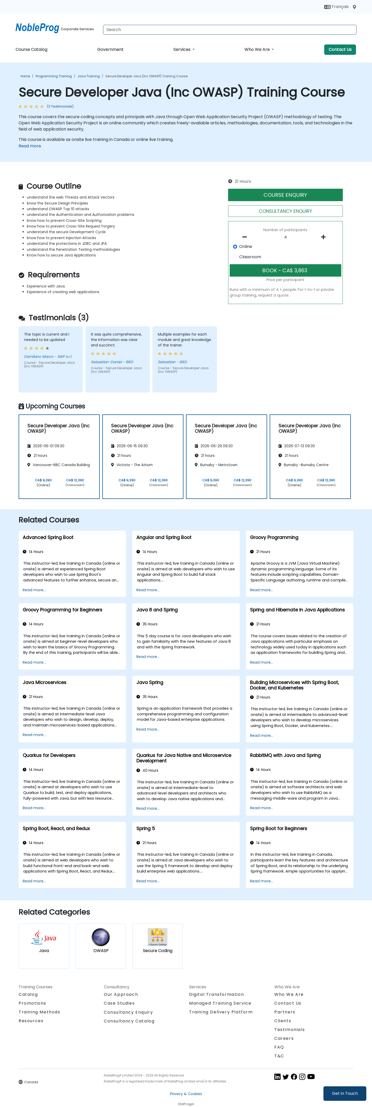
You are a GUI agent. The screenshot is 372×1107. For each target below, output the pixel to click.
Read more (30, 146)
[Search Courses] (230, 30)
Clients (282, 1021)
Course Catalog (31, 49)
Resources (31, 1021)
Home (25, 76)
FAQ (279, 1047)
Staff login (186, 1104)
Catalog (28, 994)
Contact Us (340, 49)
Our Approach (121, 994)
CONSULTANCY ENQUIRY (285, 211)
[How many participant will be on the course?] (285, 237)
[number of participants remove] (246, 237)
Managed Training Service (220, 1003)
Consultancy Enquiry (128, 1012)
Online (245, 246)
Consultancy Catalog (129, 1021)
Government (110, 49)
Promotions (32, 1003)
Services (182, 49)
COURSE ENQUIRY (285, 195)
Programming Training (54, 76)
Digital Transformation (216, 994)
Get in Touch (345, 1093)
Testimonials (289, 1030)
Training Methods (39, 1012)
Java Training (89, 76)
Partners (285, 1012)
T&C (279, 1056)
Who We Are (257, 49)
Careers (284, 1038)
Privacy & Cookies (186, 1093)
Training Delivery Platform (221, 1012)
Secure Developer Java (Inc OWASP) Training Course (146, 76)
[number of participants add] (324, 237)
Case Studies (119, 1003)
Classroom (250, 257)
